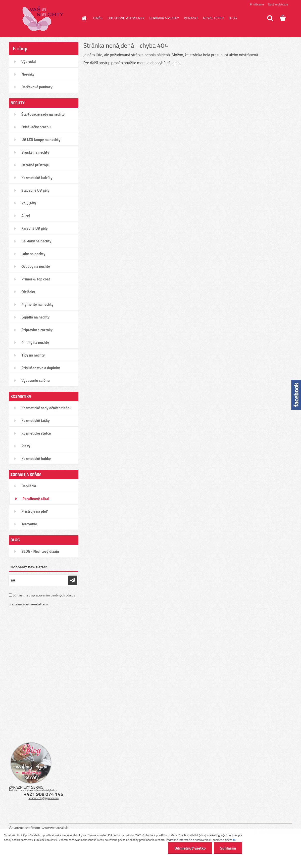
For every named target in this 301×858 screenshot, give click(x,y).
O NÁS (98, 18)
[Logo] (43, 18)
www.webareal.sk (55, 827)
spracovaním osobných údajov (53, 595)
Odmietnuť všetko (190, 848)
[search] (270, 18)
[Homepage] (84, 18)
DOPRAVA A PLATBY (164, 18)
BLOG (233, 18)
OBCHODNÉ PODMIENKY (125, 18)
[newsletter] (72, 580)
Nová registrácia (278, 4)
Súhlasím (228, 848)
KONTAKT (191, 18)
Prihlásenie (257, 4)
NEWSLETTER (213, 18)
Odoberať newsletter (29, 567)
